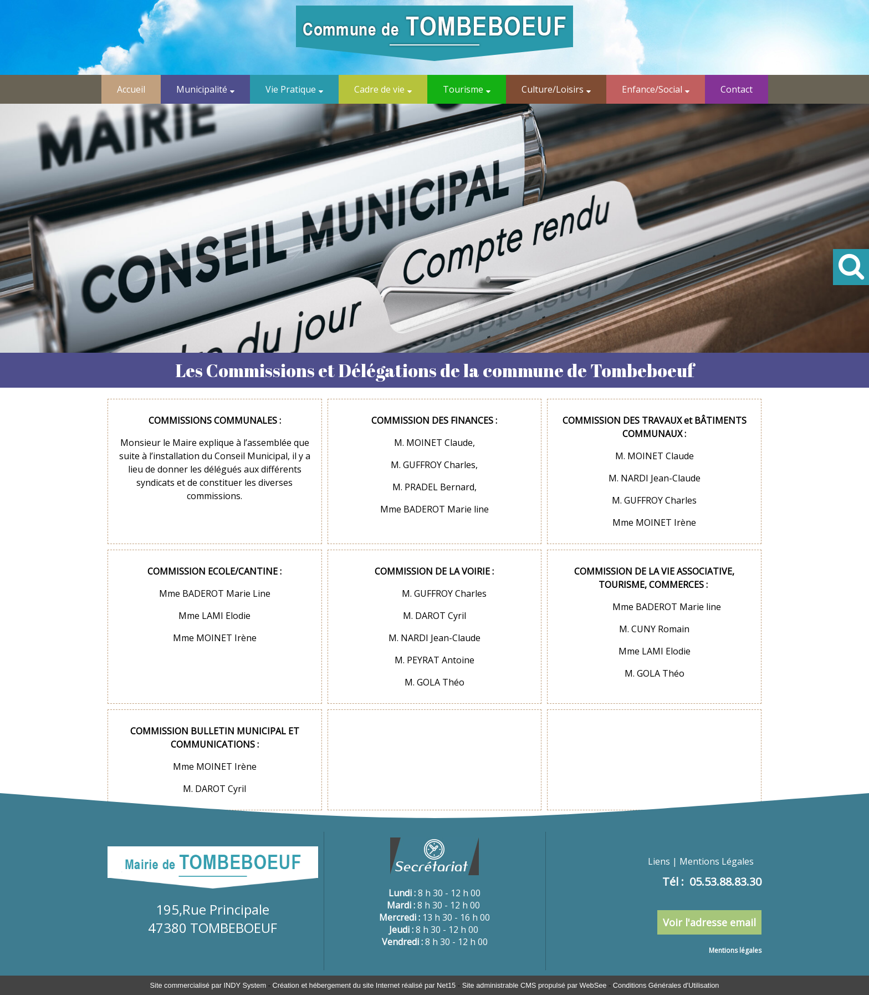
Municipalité (201, 89)
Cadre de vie (379, 89)
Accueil (131, 89)
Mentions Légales (716, 861)
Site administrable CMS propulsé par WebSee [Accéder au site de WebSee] (534, 985)
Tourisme (463, 89)
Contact (736, 89)
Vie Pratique (290, 89)
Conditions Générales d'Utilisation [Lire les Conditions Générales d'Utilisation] (666, 985)
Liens (659, 861)
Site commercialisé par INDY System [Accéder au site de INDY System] (208, 985)
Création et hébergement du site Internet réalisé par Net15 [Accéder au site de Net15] (364, 985)
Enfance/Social (652, 89)
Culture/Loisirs (553, 89)
